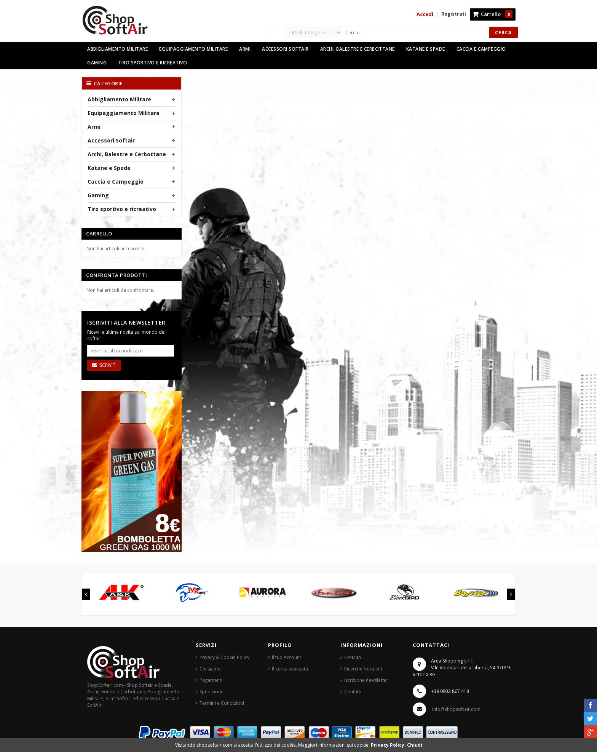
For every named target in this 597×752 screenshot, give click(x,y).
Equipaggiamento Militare (124, 113)
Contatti (352, 691)
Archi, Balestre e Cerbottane (127, 154)
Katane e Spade (109, 167)
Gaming (98, 195)
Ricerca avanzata (290, 669)
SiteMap (352, 657)
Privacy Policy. (389, 745)
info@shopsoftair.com (456, 709)
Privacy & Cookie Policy (224, 657)
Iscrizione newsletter (366, 680)
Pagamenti (211, 680)
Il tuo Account (286, 657)
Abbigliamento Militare (119, 99)
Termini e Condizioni (222, 703)
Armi (94, 126)
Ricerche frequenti (363, 669)
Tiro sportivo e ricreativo (122, 209)
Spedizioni (211, 691)
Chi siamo (210, 669)
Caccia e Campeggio (116, 181)
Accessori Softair (111, 140)
